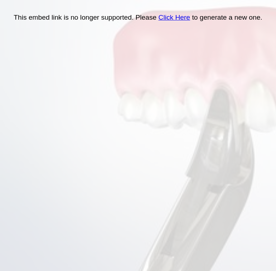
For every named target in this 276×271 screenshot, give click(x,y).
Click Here (174, 17)
